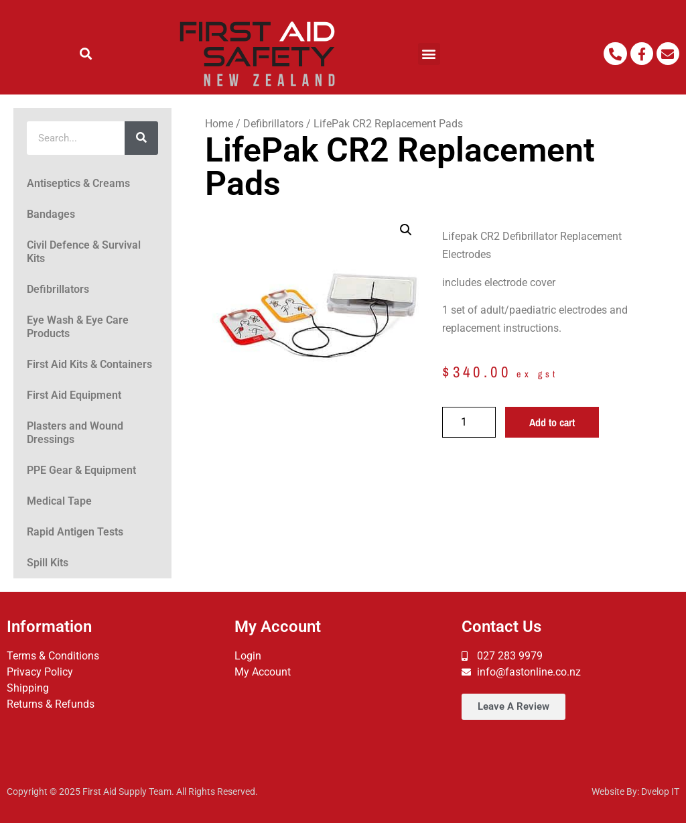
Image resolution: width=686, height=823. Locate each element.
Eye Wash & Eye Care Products (78, 327)
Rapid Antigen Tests (75, 531)
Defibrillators (58, 289)
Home (219, 123)
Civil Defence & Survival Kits (84, 252)
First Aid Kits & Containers (89, 364)
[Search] (141, 138)
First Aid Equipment (74, 395)
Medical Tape (59, 501)
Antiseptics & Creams (78, 183)
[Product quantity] (469, 422)
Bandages (51, 214)
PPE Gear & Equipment (81, 470)
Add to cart (552, 422)
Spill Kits (47, 562)
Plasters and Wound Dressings (75, 433)
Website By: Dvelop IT (635, 791)
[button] (86, 54)
